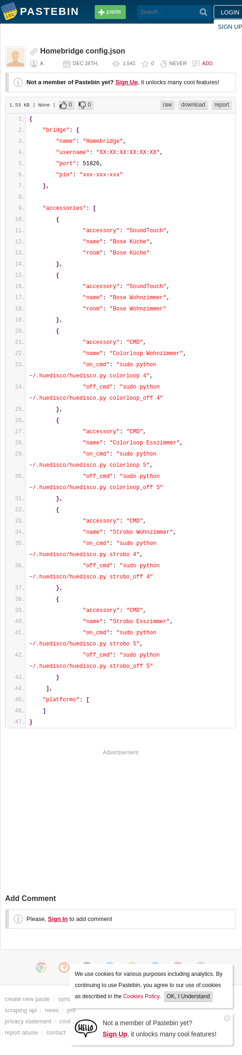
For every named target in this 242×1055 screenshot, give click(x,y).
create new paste (27, 998)
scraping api (21, 1010)
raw (167, 104)
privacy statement (28, 1021)
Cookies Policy (141, 996)
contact (55, 1032)
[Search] (203, 12)
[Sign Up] (86, 1028)
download (193, 104)
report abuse (21, 1032)
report (222, 104)
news (52, 1010)
